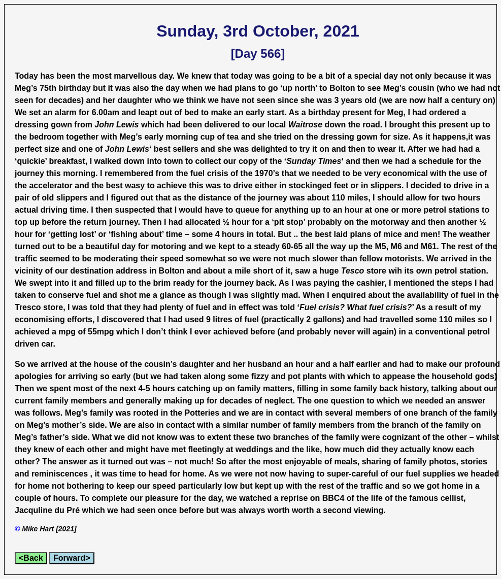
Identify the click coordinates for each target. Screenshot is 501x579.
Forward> (71, 558)
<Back (31, 558)
